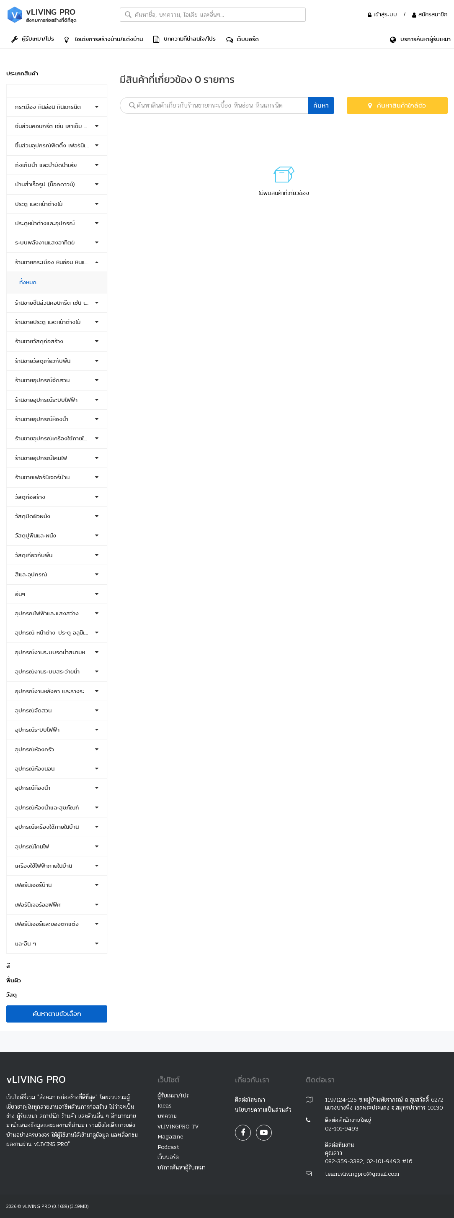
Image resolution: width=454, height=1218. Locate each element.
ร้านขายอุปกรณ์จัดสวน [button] (42, 380)
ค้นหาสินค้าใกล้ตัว (397, 105)
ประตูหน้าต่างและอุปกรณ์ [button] (45, 223)
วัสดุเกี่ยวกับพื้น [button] (33, 555)
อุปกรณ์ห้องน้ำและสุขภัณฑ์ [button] (47, 807)
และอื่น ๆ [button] (25, 943)
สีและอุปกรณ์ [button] (31, 574)
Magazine (170, 1136)
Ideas (164, 1105)
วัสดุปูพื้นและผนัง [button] (35, 535)
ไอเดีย (103, 39)
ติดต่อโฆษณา (250, 1099)
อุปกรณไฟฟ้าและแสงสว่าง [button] (47, 613)
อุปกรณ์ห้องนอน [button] (34, 769)
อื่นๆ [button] (20, 594)
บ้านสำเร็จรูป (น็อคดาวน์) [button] (45, 184)
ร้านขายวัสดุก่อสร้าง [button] (39, 341)
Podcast (168, 1147)
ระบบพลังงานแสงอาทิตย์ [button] (45, 242)
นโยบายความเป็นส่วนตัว (263, 1109)
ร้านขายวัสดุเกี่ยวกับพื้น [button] (42, 361)
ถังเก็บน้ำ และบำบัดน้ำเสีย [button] (46, 165)
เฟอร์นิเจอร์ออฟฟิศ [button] (38, 905)
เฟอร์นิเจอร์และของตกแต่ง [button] (47, 924)
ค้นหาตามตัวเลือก (57, 1013)
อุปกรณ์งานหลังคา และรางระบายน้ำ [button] (56, 691)
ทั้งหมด (27, 282)
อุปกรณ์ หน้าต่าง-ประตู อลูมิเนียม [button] (55, 633)
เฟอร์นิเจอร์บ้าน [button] (33, 885)
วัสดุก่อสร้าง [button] (30, 497)
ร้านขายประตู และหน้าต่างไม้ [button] (47, 322)
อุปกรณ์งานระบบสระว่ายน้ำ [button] (47, 671)
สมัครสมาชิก (430, 14)
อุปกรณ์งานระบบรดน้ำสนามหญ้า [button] (54, 652)
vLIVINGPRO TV (178, 1126)
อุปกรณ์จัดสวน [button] (33, 710)
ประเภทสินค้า (22, 73)
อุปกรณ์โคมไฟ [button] (32, 846)
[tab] (57, 91)
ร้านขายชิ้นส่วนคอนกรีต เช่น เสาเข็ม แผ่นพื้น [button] (56, 303)
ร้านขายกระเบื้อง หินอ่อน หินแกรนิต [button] (56, 262)
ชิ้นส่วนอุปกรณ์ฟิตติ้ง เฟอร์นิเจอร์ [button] (55, 145)
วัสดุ (11, 995)
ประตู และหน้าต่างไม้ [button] (38, 204)
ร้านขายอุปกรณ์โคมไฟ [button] (41, 458)
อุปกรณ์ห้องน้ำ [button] (32, 788)
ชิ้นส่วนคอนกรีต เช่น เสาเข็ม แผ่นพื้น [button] (56, 126)
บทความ (167, 1116)
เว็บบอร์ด (242, 39)
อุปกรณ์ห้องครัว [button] (34, 749)
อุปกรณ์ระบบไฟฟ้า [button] (37, 730)
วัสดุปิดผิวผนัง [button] (32, 516)
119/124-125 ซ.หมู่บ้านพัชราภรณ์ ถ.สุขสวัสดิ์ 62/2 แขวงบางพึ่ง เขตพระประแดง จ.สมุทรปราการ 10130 (384, 1104)
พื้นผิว (13, 980)
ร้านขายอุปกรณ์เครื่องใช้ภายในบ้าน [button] (56, 438)
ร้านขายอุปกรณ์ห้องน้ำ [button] (41, 419)
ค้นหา (321, 105)
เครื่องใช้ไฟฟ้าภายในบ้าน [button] (43, 866)
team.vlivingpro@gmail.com (362, 1173)
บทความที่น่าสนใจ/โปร (184, 38)
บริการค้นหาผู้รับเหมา (181, 1167)
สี (8, 966)
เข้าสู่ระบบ (383, 14)
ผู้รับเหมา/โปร (32, 38)
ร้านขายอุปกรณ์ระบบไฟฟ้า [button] (46, 400)
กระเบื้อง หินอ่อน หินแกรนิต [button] (48, 107)
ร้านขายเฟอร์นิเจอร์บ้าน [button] (42, 477)
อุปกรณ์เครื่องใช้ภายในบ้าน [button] (47, 827)
